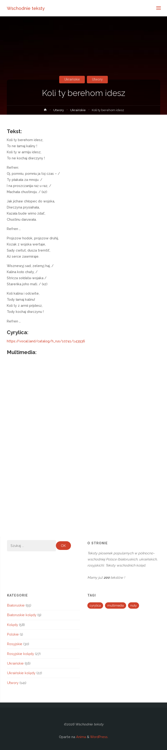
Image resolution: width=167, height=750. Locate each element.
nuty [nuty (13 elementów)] (133, 605)
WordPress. (99, 737)
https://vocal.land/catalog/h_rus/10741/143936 (46, 341)
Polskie (13, 634)
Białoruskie (16, 605)
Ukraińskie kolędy (21, 673)
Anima (80, 737)
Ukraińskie (72, 79)
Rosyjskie (14, 644)
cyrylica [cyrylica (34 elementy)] (95, 605)
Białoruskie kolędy (21, 615)
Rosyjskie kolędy (20, 654)
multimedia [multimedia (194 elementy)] (115, 605)
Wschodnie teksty (26, 8)
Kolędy (12, 625)
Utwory (97, 79)
